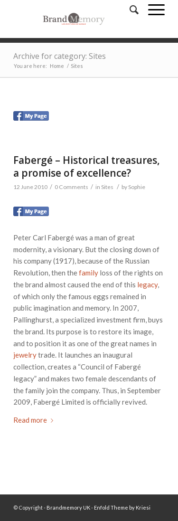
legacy (147, 284)
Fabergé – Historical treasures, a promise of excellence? (86, 166)
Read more (35, 420)
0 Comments (71, 186)
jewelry (25, 354)
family (88, 272)
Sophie (136, 186)
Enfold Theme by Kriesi (122, 507)
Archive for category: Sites (59, 56)
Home (57, 66)
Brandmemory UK (68, 507)
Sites (107, 186)
